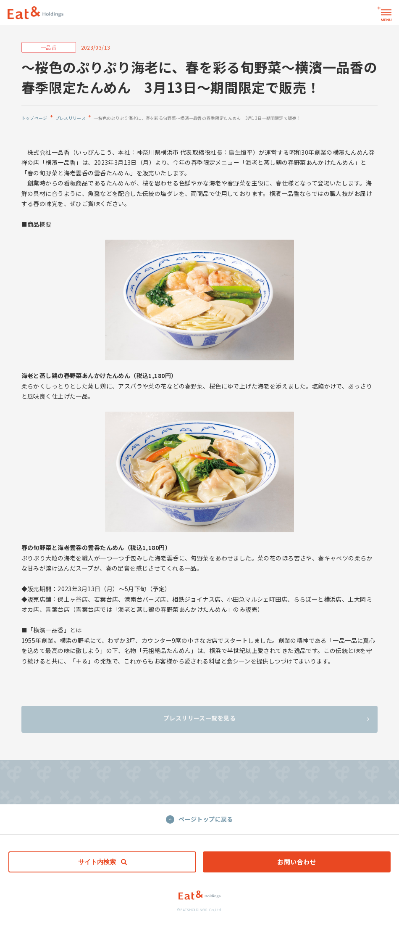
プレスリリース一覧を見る (266, 720)
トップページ (34, 118)
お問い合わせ (296, 861)
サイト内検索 (102, 861)
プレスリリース (70, 118)
